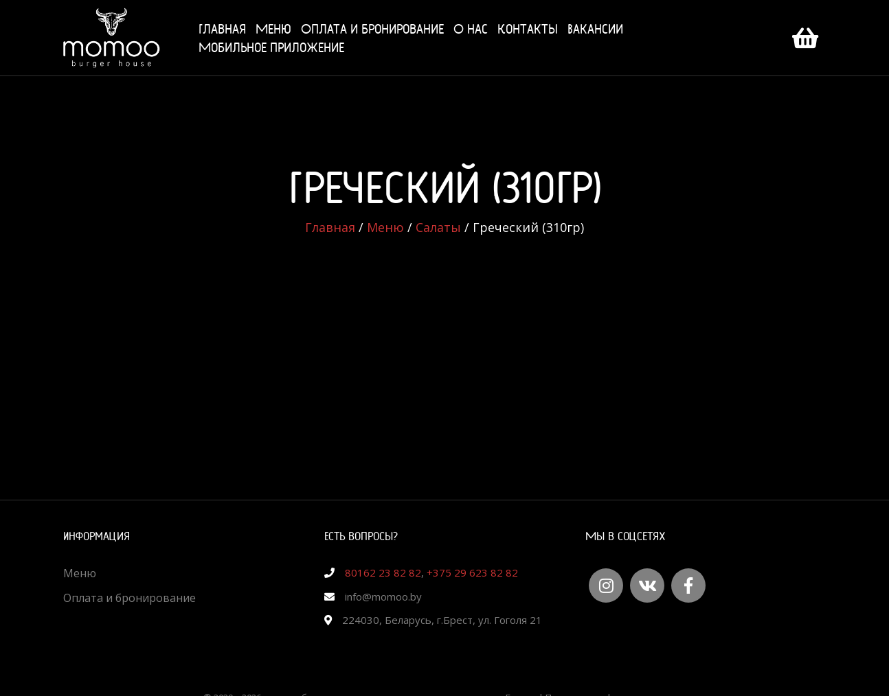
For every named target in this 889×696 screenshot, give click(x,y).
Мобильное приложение (271, 47)
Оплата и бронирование (372, 28)
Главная (222, 28)
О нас (470, 28)
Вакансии (595, 28)
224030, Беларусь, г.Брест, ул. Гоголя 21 (442, 620)
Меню (273, 28)
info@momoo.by (383, 596)
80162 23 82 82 (383, 572)
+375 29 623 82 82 (472, 572)
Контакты (527, 28)
